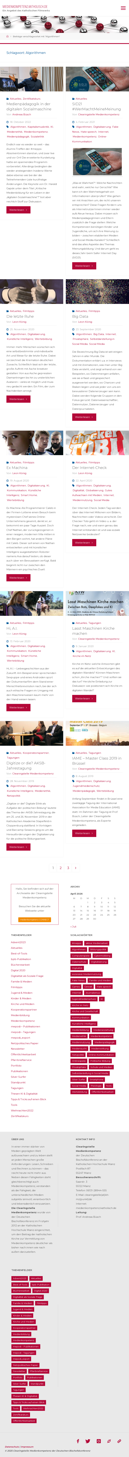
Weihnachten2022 (22, 1110)
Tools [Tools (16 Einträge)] (109, 1085)
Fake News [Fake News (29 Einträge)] (78, 980)
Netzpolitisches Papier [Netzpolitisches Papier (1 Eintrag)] (25, 1365)
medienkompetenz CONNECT (34, 919)
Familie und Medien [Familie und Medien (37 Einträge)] (100, 980)
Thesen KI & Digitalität (24, 1093)
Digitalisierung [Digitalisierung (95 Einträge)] (99, 962)
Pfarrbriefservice (21, 1060)
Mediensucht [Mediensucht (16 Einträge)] (79, 1048)
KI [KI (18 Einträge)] (102, 999)
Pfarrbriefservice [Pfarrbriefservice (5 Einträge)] (39, 1371)
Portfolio (16, 1065)
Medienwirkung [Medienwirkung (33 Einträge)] (100, 1048)
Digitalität (78, 490)
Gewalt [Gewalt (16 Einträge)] (88, 986)
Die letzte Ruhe (20, 316)
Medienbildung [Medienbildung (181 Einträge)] (80, 1030)
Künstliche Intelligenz (20, 338)
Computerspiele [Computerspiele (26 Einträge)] (81, 955)
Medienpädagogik (18, 136)
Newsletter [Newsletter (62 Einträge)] (19, 1371)
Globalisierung (94, 490)
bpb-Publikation (21, 959)
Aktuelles (15, 98)
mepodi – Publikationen (25, 1026)
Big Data (80, 316)
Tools (14, 1105)
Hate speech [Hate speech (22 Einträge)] (104, 986)
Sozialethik (37, 136)
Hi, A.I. (11, 628)
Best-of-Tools (19, 953)
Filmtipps (28, 311)
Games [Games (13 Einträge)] (76, 986)
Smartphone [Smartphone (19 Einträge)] (96, 1079)
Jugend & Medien (21, 992)
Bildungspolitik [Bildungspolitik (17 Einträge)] (98, 949)
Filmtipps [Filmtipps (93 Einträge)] (42, 1303)
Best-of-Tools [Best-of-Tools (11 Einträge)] (20, 1284)
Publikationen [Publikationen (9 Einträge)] (34, 1377)
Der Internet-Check (89, 467)
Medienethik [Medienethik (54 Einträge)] (79, 1036)
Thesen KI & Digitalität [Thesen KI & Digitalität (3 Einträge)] (25, 1396)
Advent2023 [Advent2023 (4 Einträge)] (19, 1278)
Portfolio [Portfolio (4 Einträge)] (17, 1377)
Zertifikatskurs (31, 98)
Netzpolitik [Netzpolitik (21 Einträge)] (78, 1054)
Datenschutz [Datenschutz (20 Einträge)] (79, 962)
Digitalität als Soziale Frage (27, 976)
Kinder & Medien (21, 998)
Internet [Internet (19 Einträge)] (76, 993)
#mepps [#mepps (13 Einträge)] (76, 943)
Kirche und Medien (22, 1004)
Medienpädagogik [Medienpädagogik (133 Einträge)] (105, 1042)
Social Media (97, 343)
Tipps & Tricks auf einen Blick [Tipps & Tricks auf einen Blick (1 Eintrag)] (28, 1402)
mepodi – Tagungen (23, 1032)
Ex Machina (16, 467)
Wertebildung (43, 338)
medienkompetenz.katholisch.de (25, 6)
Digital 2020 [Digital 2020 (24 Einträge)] (40, 1291)
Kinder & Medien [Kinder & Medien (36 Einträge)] (22, 1315)
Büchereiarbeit (20, 964)
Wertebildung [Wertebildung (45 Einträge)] (79, 1092)
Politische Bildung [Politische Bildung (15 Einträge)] (100, 1061)
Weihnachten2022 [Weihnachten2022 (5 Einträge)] (33, 1408)
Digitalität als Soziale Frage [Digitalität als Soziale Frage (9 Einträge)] (27, 1297)
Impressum (27, 1446)
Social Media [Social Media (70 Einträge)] (79, 1085)
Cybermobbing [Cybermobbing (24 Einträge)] (102, 955)
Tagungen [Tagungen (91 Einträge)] (18, 1390)
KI (52, 126)
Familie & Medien (21, 981)
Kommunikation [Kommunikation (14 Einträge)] (80, 1017)
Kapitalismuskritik (38, 126)
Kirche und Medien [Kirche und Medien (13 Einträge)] (23, 1322)
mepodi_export (20, 1037)
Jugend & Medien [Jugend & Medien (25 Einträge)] (23, 1309)
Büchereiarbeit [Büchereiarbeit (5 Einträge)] (21, 1291)
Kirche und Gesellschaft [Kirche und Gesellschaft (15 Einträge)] (85, 1011)
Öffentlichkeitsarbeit (23, 1054)
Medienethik (14, 131)
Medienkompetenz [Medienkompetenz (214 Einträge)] (101, 1036)
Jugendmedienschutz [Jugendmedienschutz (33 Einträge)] (84, 999)
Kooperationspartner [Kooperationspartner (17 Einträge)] (24, 1328)
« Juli (73, 926)
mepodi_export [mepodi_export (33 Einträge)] (21, 1359)
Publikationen (19, 1071)
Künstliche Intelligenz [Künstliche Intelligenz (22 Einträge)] (84, 1024)
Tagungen (95, 622)
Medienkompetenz (36, 131)
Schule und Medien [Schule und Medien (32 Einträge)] (101, 1067)
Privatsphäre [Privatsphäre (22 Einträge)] (79, 1067)
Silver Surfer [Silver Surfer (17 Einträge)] (78, 1079)
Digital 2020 (18, 970)
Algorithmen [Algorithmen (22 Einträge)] (79, 949)
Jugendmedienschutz (86, 785)
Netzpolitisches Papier (25, 1043)
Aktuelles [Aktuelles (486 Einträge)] (36, 1278)
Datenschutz (12, 1446)
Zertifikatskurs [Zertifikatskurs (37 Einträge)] (20, 1414)
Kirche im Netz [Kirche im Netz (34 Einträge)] (80, 1005)
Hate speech (89, 131)
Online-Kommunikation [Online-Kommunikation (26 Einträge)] (101, 1054)
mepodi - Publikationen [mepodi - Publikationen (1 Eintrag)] (26, 1346)
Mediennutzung (82, 500)
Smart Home (29, 495)
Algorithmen (18, 126)
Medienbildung (20, 1015)
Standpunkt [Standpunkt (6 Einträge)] (37, 1383)
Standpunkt (18, 1082)
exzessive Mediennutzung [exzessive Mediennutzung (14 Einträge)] (86, 974)
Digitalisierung (102, 126)
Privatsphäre (80, 338)
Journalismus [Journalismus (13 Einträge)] (93, 993)
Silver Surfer (18, 1077)
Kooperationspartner (36, 752)
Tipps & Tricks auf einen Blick (28, 1099)
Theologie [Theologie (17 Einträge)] (96, 1085)
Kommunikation (17, 490)
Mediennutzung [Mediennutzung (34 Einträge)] (81, 1042)
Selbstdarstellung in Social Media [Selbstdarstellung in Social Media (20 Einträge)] (90, 1073)
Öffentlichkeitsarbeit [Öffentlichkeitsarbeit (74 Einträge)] (103, 1092)
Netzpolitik (13, 795)
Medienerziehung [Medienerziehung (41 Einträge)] (103, 1030)
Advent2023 (18, 942)
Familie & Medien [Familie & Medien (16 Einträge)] (22, 1303)
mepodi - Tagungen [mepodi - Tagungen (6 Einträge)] (23, 1352)
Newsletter (18, 1048)
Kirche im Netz (82, 656)
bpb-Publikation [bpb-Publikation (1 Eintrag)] (40, 1284)
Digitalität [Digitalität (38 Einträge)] (77, 968)
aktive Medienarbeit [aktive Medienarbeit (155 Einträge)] (97, 943)
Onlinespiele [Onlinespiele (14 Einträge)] (79, 1061)
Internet (103, 131)
